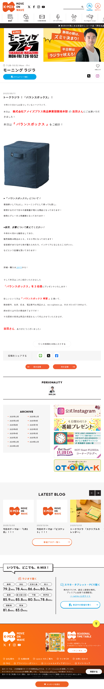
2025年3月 (34, 443)
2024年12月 (14, 451)
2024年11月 (34, 451)
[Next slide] (98, 503)
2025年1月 (34, 447)
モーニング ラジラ (19, 70)
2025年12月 (14, 426)
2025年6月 (13, 439)
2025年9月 (34, 430)
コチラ (19, 269)
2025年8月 (13, 435)
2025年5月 (34, 439)
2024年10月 (14, 456)
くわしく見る (77, 660)
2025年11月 (34, 426)
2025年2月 (13, 447)
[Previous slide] (92, 503)
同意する (94, 671)
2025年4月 (13, 443)
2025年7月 (34, 435)
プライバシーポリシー (48, 671)
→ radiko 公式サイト (80, 606)
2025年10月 (14, 430)
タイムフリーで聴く (22, 77)
